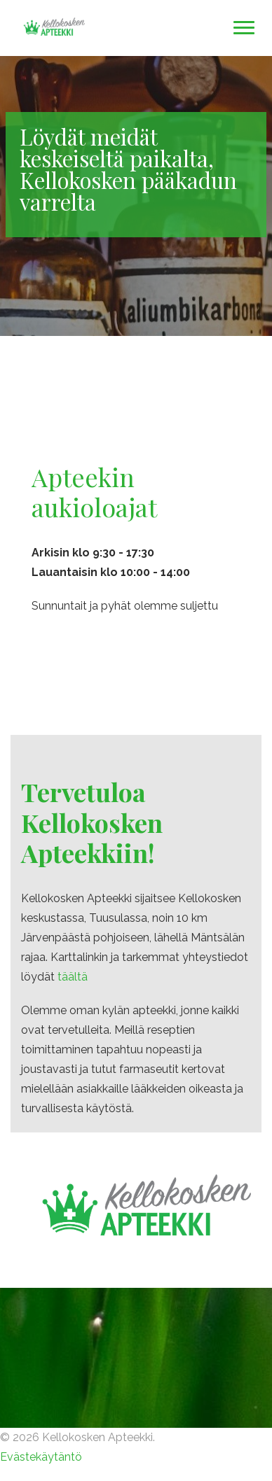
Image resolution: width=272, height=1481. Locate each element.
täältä (72, 976)
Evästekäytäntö (41, 1457)
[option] (136, 196)
